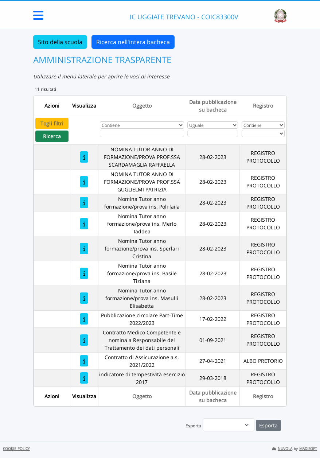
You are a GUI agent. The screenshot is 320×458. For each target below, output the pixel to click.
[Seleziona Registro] (263, 133)
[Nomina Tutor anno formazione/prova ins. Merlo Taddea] (84, 223)
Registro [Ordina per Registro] (263, 105)
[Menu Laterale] (38, 17)
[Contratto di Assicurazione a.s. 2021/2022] (84, 360)
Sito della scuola (60, 42)
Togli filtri (51, 123)
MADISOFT (308, 448)
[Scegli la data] (212, 133)
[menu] (228, 424)
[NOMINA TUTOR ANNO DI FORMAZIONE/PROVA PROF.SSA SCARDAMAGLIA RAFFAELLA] (84, 157)
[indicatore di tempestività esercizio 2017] (84, 378)
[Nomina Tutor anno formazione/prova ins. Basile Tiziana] (84, 273)
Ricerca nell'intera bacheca (133, 42)
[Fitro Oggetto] (142, 133)
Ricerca (52, 136)
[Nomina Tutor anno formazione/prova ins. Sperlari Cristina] (84, 248)
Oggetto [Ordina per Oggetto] (142, 105)
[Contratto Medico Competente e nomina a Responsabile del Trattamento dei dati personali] (84, 340)
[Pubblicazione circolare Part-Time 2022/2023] (84, 319)
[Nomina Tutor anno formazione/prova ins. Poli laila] (84, 202)
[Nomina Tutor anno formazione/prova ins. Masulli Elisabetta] (84, 298)
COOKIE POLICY (16, 448)
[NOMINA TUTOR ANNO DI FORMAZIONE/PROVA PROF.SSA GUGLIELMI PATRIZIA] (84, 181)
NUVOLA (282, 448)
